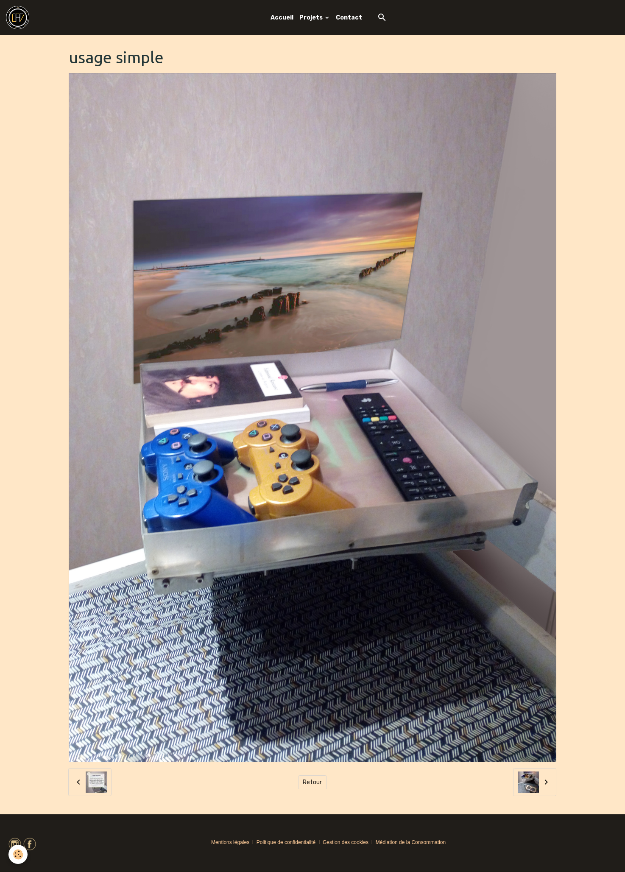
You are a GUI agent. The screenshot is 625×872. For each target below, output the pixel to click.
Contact (349, 17)
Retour (312, 782)
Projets (311, 17)
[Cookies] (18, 854)
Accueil (282, 17)
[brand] (19, 17)
